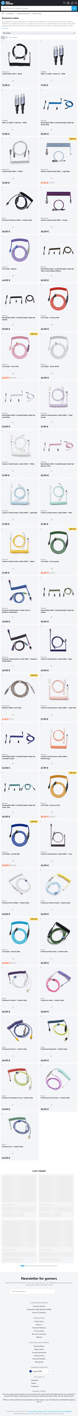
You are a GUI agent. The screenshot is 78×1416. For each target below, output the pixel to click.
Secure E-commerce (39, 1334)
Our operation (32, 1411)
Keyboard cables (36, 13)
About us (39, 1324)
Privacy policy (39, 1331)
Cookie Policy (39, 1321)
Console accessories (39, 1352)
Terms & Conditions (39, 1312)
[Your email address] (32, 1291)
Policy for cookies (53, 1411)
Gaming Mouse (39, 1346)
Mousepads (39, 1362)
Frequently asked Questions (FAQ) (39, 1309)
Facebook (34, 1380)
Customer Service (39, 1306)
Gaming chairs (39, 1355)
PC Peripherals (10, 13)
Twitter (33, 1383)
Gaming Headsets (39, 1359)
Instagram (35, 1386)
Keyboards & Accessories (23, 13)
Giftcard (39, 1337)
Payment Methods (39, 1328)
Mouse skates (39, 1349)
